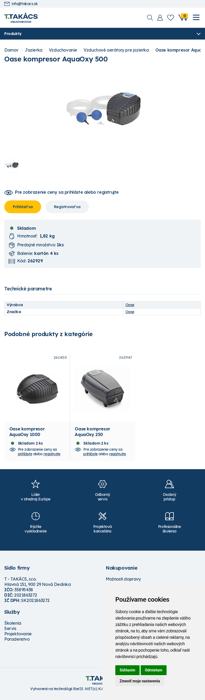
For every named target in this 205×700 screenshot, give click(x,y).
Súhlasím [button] (127, 670)
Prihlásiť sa (23, 206)
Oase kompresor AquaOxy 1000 (27, 433)
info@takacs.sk (21, 4)
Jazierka (33, 50)
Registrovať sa (67, 206)
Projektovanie (18, 635)
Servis (10, 630)
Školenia (12, 625)
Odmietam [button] (153, 670)
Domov (11, 50)
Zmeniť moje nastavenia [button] (140, 681)
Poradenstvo (17, 641)
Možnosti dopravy (123, 581)
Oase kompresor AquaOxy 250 (92, 433)
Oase (129, 304)
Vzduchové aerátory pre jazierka (116, 50)
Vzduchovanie (63, 50)
